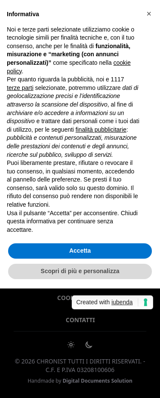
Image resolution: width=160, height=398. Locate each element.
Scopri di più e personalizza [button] (80, 271)
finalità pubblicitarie (101, 129)
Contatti (80, 320)
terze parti (20, 87)
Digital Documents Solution (98, 380)
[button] (149, 13)
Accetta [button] (80, 250)
